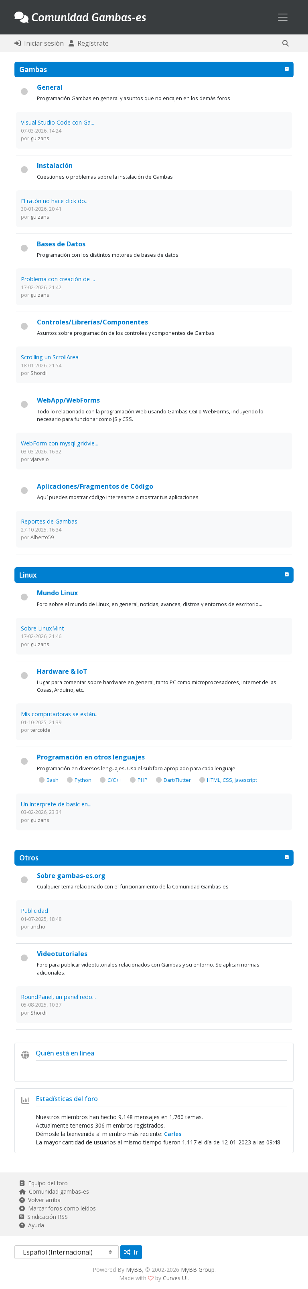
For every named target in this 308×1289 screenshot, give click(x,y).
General (50, 87)
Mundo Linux (57, 592)
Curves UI (175, 1278)
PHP (143, 779)
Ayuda (31, 1225)
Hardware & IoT (62, 671)
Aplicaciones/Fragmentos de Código (95, 486)
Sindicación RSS (43, 1217)
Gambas (33, 69)
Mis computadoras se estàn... (60, 714)
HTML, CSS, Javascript (232, 779)
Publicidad (34, 910)
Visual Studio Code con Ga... (57, 122)
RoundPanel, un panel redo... (58, 997)
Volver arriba (40, 1200)
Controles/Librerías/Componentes (92, 322)
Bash (53, 779)
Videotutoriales (62, 953)
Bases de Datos (61, 244)
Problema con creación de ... (58, 279)
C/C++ (114, 779)
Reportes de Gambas (49, 521)
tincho (37, 926)
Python (83, 779)
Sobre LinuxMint (42, 628)
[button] (286, 43)
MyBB (134, 1269)
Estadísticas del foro (67, 1098)
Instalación (55, 165)
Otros (28, 857)
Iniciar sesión (39, 43)
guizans (39, 138)
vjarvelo (39, 459)
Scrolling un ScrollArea (50, 357)
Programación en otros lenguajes (91, 757)
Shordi (38, 373)
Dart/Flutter (177, 779)
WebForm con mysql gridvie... (59, 443)
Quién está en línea (65, 1053)
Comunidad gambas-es (54, 1191)
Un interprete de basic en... (56, 804)
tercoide (40, 729)
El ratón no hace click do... (55, 201)
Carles (172, 1134)
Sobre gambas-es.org (71, 875)
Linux (27, 574)
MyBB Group (198, 1269)
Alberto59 (42, 537)
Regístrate (89, 43)
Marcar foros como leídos (57, 1208)
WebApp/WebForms (68, 400)
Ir (131, 1252)
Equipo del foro (43, 1183)
